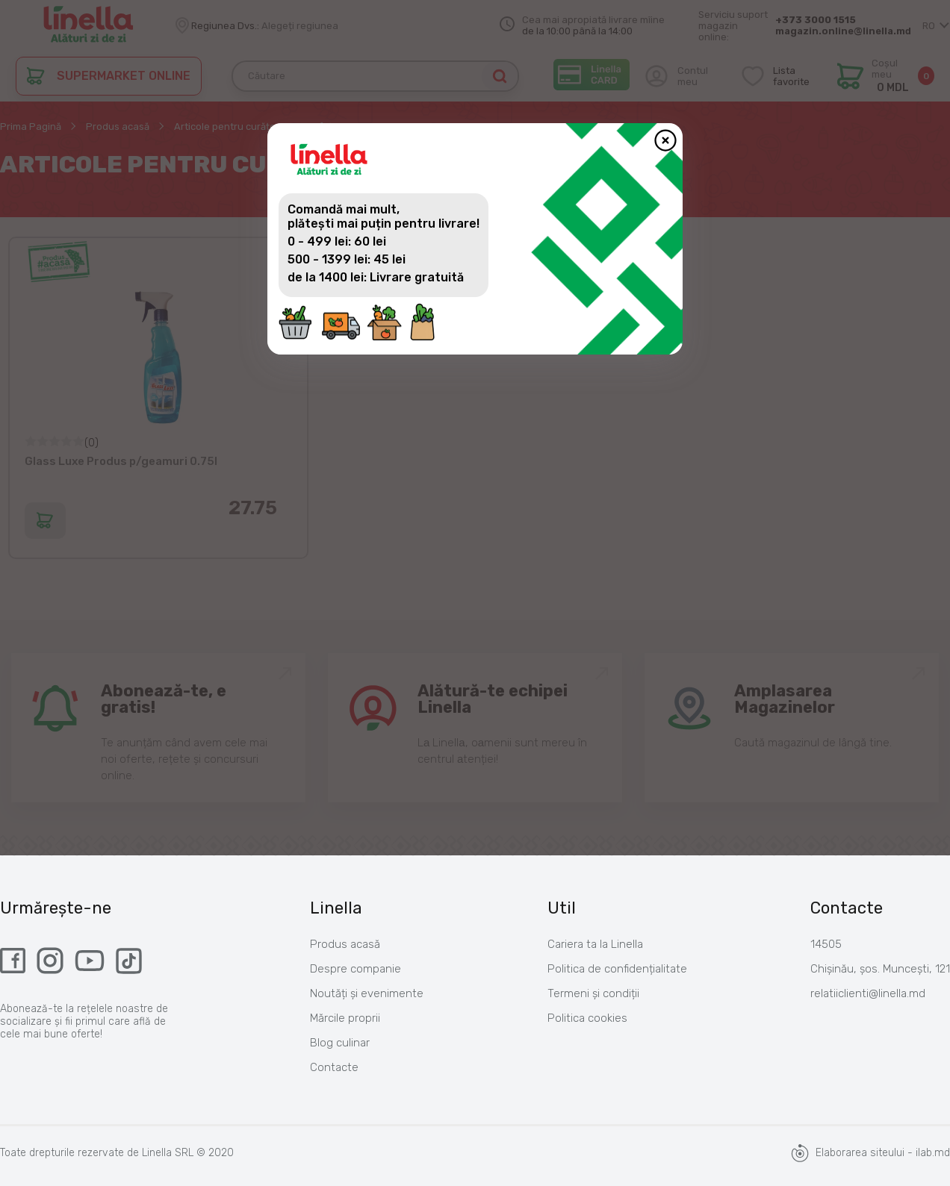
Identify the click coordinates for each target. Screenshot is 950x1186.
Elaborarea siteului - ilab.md (870, 1153)
